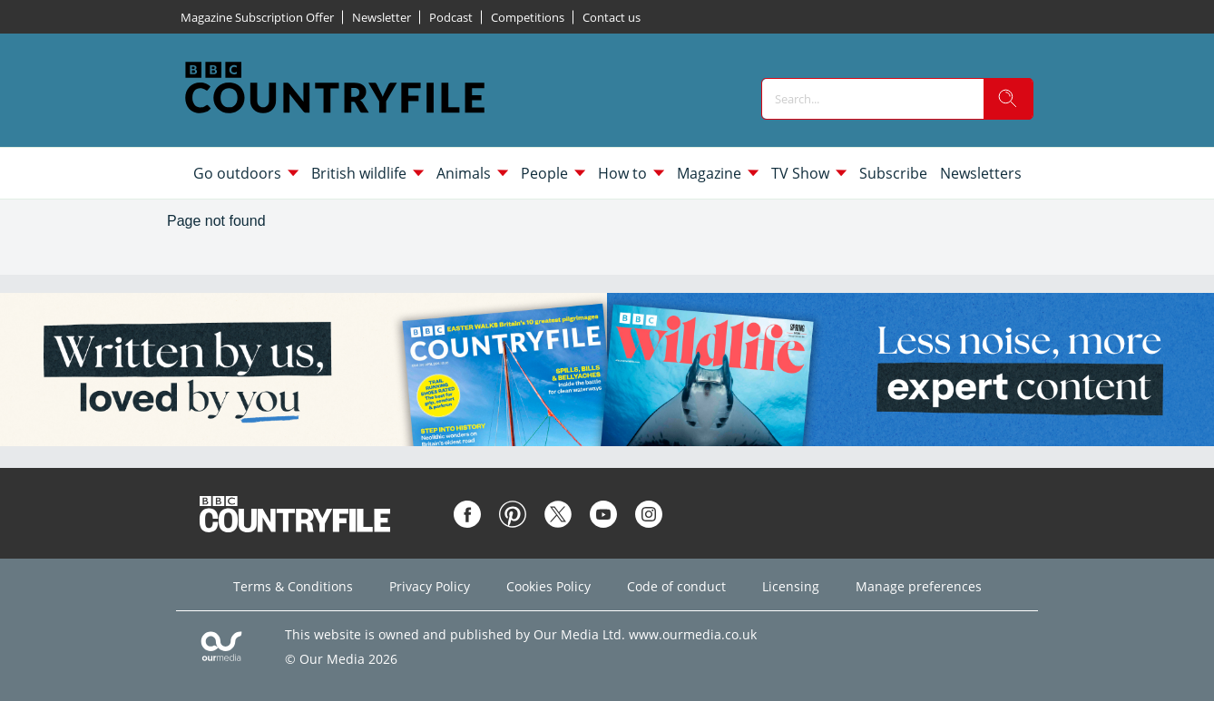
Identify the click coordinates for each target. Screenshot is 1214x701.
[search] (1008, 99)
